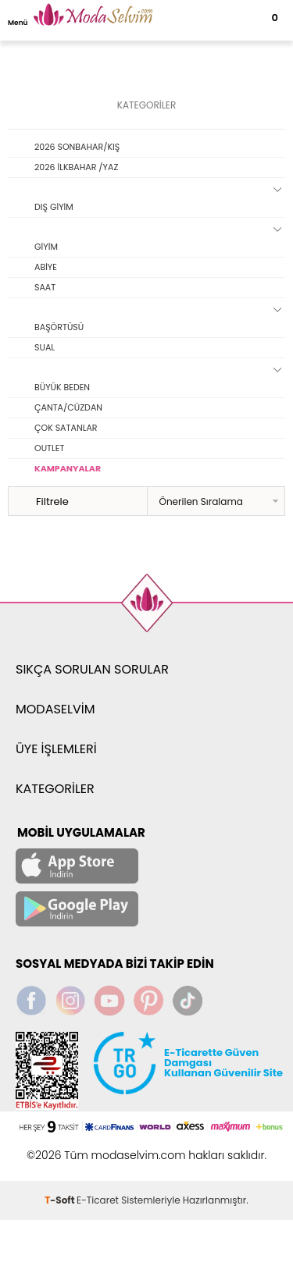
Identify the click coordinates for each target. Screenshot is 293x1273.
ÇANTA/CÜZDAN (68, 407)
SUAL (44, 347)
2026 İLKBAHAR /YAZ (76, 167)
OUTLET (49, 448)
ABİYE (45, 267)
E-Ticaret (98, 1200)
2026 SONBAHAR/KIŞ (77, 146)
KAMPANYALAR (67, 468)
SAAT (44, 287)
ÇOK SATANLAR (66, 427)
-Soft (61, 1200)
